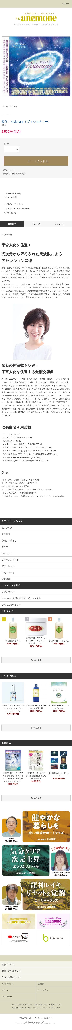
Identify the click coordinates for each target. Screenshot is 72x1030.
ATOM (57, 1008)
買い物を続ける (8, 213)
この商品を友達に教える (12, 204)
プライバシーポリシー (41, 1008)
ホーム (5, 106)
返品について (8, 170)
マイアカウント (7, 984)
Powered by (36, 1023)
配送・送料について (42, 1005)
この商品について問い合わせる (15, 208)
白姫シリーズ (8, 592)
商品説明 (12, 224)
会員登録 (41, 984)
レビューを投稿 (8, 197)
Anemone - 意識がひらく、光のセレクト (21, 598)
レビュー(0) (60, 224)
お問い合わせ (7, 996)
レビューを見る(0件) (10, 193)
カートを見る (43, 990)
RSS (52, 1008)
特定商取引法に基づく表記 (14, 174)
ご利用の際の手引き (11, 604)
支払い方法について (25, 1005)
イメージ (36, 224)
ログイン (5, 990)
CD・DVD (13, 106)
